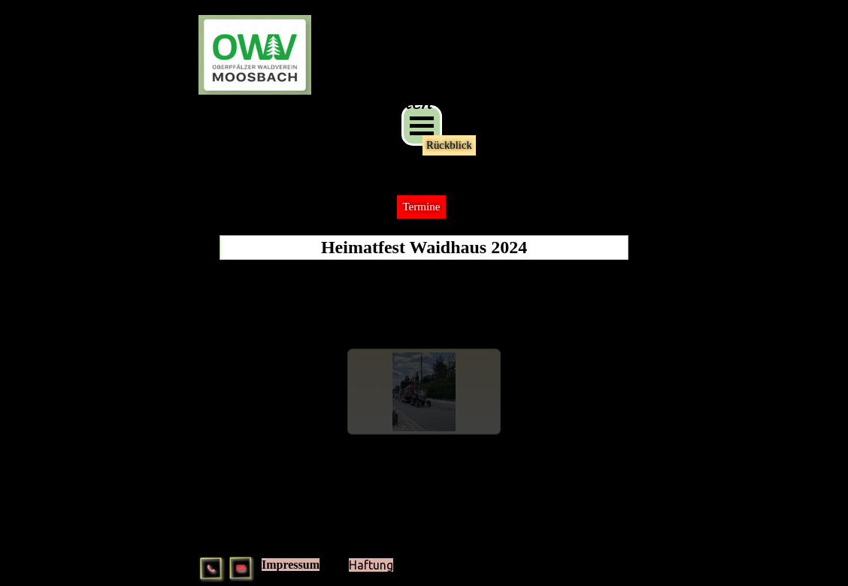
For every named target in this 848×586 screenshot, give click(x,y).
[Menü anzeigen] (421, 125)
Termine (421, 207)
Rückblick (449, 145)
